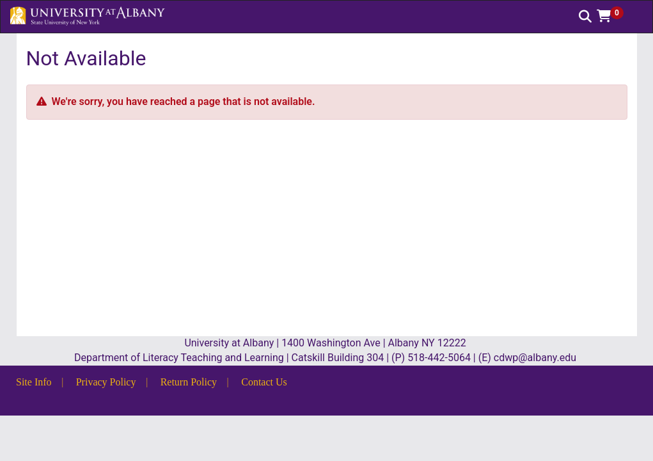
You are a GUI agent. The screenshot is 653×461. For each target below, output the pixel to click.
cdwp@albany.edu (536, 358)
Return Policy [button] (189, 381)
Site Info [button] (34, 381)
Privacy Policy (106, 381)
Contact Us (264, 381)
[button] (615, 16)
